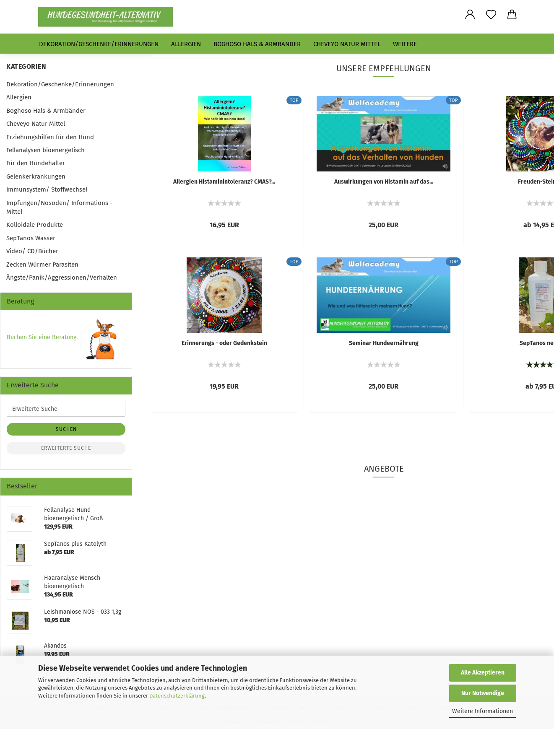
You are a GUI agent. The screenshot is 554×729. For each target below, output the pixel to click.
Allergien (186, 44)
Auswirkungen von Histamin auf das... (383, 181)
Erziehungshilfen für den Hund (50, 137)
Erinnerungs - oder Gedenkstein (224, 343)
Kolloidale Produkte (34, 224)
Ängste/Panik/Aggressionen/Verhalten (61, 277)
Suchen (66, 429)
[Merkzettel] (491, 14)
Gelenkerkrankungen (35, 176)
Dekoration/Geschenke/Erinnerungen (99, 44)
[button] (470, 14)
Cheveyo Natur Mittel (346, 44)
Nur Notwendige (482, 693)
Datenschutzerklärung (177, 696)
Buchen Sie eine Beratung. (42, 337)
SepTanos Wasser (30, 238)
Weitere (405, 44)
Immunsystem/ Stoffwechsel (46, 189)
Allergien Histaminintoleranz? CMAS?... (224, 181)
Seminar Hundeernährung (384, 343)
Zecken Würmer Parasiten (42, 264)
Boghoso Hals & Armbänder (257, 44)
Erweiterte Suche (66, 448)
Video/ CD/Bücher (32, 251)
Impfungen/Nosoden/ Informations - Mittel (59, 207)
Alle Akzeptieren (483, 672)
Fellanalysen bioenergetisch (45, 150)
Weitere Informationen (482, 711)
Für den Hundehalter (35, 163)
